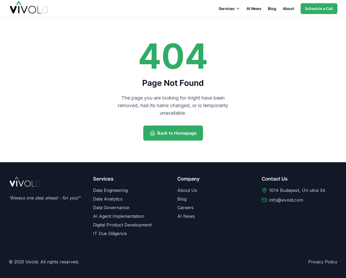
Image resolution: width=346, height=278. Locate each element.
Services (229, 8)
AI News (254, 8)
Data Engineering (110, 190)
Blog (272, 8)
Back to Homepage (173, 133)
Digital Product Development (122, 225)
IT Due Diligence (110, 233)
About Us (187, 190)
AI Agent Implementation (118, 216)
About (288, 8)
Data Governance (111, 207)
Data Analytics (107, 199)
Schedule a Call (319, 8)
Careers (185, 207)
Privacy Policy (322, 262)
